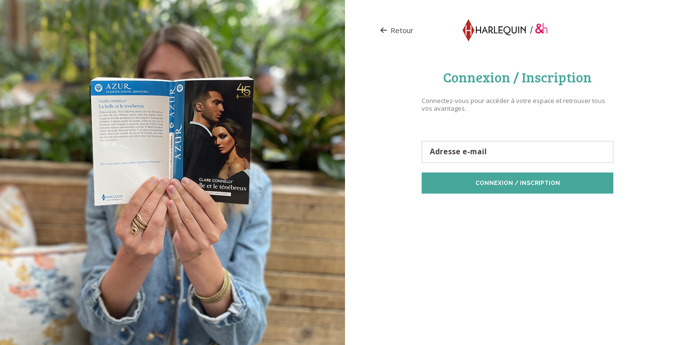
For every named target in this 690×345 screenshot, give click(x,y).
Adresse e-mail (458, 152)
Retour (397, 30)
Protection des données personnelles (476, 208)
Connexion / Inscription (517, 183)
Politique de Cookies (555, 208)
